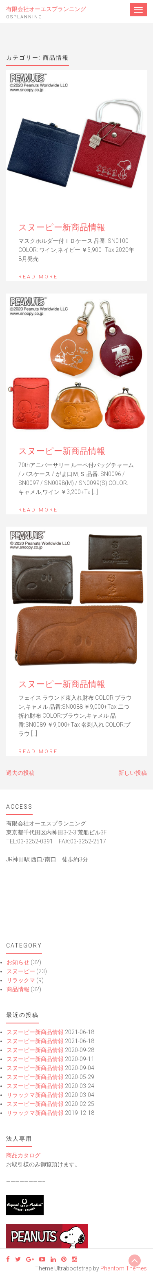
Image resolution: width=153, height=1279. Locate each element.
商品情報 (18, 989)
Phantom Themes (123, 1268)
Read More (38, 277)
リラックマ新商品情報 (35, 1095)
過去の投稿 (20, 773)
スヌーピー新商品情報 (61, 227)
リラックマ (21, 980)
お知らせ (18, 962)
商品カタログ (23, 1155)
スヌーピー (21, 971)
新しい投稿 (132, 773)
